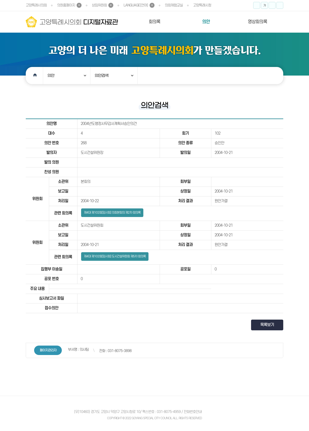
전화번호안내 (193, 412)
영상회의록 (257, 21)
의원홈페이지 (66, 5)
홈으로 (34, 75)
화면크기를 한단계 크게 (256, 5)
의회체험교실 (174, 5)
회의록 (154, 21)
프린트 (279, 5)
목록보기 (267, 325)
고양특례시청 (202, 5)
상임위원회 (99, 5)
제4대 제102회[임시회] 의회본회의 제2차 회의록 (112, 212)
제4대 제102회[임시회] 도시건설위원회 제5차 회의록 (115, 256)
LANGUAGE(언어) (136, 5)
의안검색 (101, 75)
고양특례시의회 (36, 5)
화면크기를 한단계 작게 (272, 5)
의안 (206, 21)
